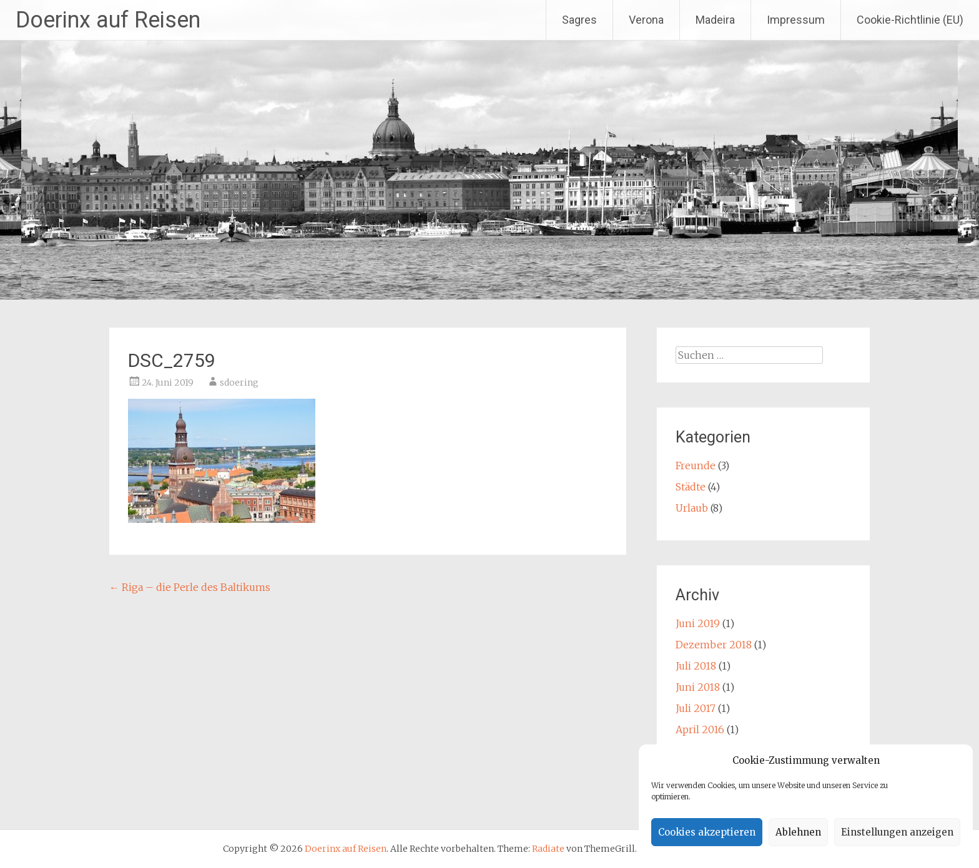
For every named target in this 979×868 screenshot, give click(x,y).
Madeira (715, 19)
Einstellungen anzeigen (897, 832)
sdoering (239, 382)
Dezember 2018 (714, 644)
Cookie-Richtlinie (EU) (910, 19)
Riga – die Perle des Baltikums (189, 587)
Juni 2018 (698, 687)
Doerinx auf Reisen (108, 20)
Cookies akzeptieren (706, 832)
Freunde (696, 465)
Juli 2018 (696, 666)
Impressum (796, 19)
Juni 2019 (698, 623)
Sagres (579, 19)
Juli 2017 (696, 708)
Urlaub (692, 508)
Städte (691, 486)
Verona (646, 19)
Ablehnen (798, 832)
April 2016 (700, 729)
